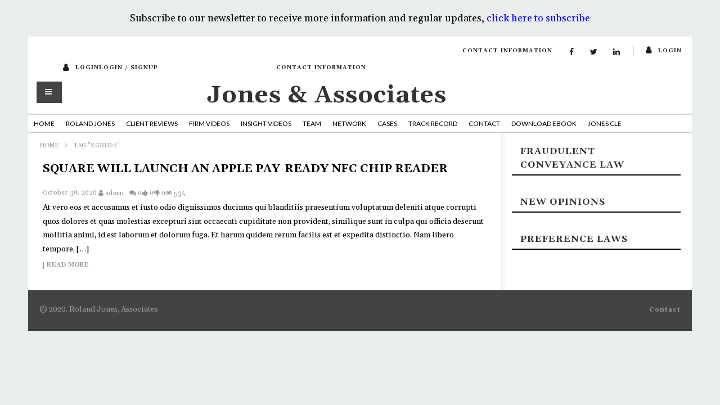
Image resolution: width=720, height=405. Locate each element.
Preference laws (574, 239)
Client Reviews (152, 123)
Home (44, 123)
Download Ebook (544, 123)
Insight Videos (266, 123)
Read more (68, 265)
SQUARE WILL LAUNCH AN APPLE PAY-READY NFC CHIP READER (245, 168)
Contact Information (507, 50)
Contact (484, 123)
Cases (387, 123)
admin (114, 193)
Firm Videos (209, 123)
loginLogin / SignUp (116, 67)
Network (349, 123)
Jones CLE (605, 123)
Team (312, 123)
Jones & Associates (327, 95)
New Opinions (562, 202)
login (670, 50)
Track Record (432, 123)
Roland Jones (90, 123)
